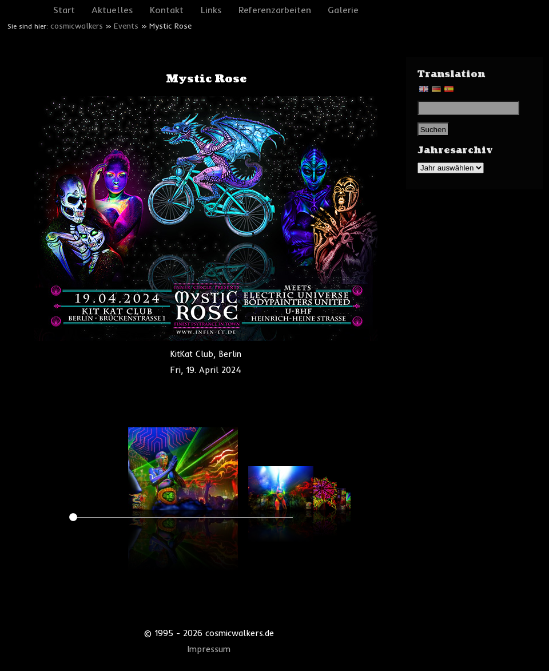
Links (211, 9)
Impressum (209, 649)
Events (126, 25)
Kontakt (167, 9)
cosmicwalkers (76, 25)
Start (64, 9)
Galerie (343, 9)
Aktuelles (112, 9)
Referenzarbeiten (274, 9)
